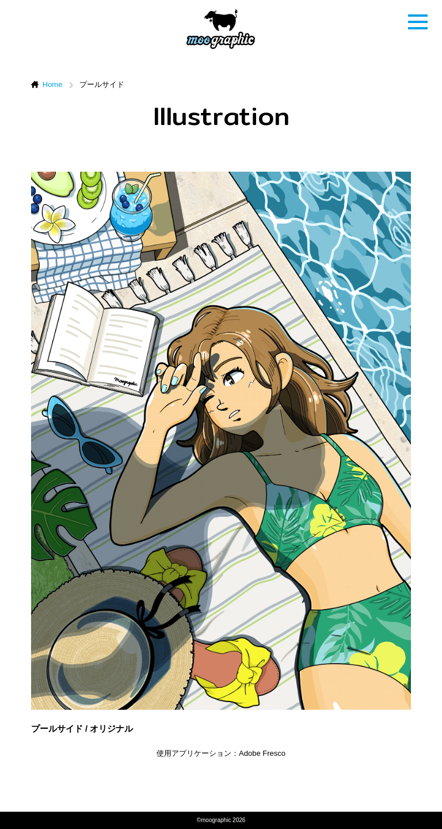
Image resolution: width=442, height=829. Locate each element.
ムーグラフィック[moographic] (221, 29)
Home (53, 84)
